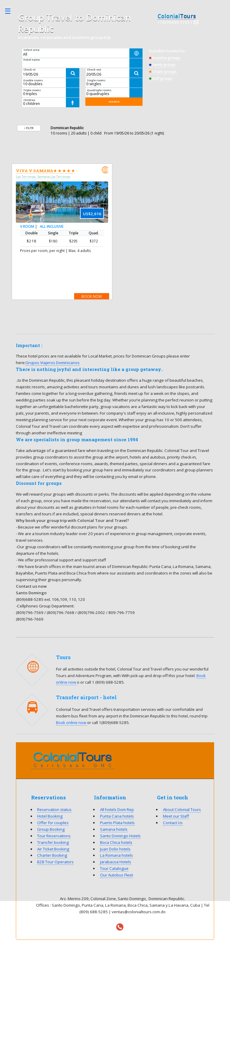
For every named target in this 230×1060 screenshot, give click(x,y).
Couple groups (163, 71)
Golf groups (160, 78)
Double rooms (33, 80)
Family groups (162, 64)
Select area (31, 50)
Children (29, 100)
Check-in (29, 69)
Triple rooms (32, 90)
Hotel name (31, 60)
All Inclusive (51, 227)
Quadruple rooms (99, 90)
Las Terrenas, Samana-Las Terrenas (43, 177)
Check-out (94, 69)
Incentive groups (164, 57)
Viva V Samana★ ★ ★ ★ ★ (45, 170)
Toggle (11, 11)
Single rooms (96, 80)
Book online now (71, 722)
